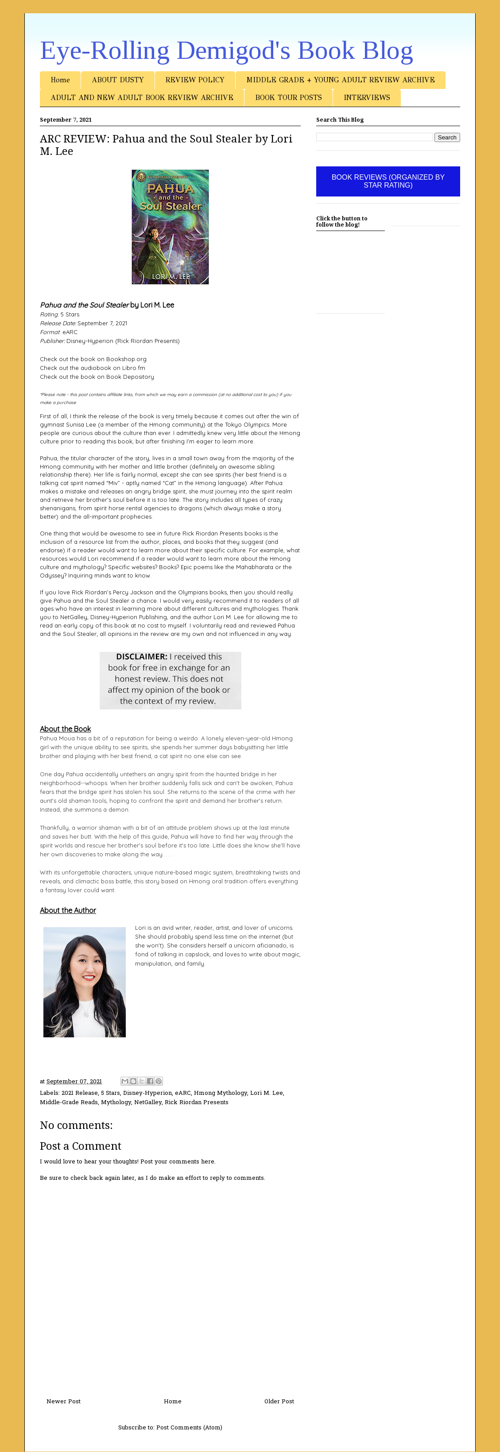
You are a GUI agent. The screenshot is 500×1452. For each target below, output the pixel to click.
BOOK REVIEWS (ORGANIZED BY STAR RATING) (388, 181)
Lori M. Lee (266, 1093)
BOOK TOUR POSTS (288, 97)
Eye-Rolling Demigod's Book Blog (226, 50)
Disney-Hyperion (147, 1093)
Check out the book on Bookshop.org (93, 358)
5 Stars (110, 1093)
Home (60, 80)
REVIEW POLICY (195, 80)
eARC (183, 1093)
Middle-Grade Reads (69, 1102)
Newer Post (64, 1402)
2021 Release (80, 1093)
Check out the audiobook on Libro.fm (92, 367)
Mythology (116, 1102)
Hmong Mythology (220, 1093)
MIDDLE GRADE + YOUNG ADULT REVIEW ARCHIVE (340, 80)
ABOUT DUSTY (118, 80)
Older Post (279, 1402)
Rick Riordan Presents (197, 1102)
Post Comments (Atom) (189, 1428)
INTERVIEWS (367, 97)
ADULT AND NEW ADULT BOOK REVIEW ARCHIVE (141, 97)
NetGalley (148, 1102)
